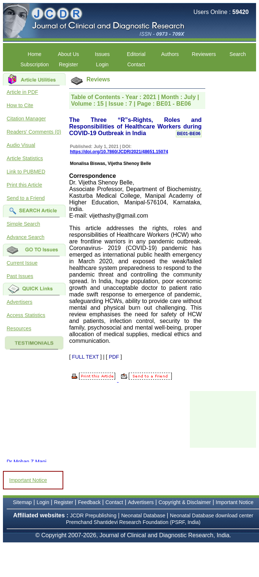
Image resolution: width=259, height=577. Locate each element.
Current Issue (22, 263)
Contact (136, 64)
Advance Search (26, 237)
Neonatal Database (144, 515)
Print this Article (24, 185)
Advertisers (19, 302)
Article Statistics (25, 158)
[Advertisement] (224, 418)
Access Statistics (26, 315)
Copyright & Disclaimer (185, 502)
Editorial (136, 54)
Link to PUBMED (26, 172)
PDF (114, 357)
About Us (68, 54)
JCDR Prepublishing (93, 515)
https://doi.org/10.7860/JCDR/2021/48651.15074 (119, 151)
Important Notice (28, 480)
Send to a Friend (26, 198)
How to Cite (20, 105)
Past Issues (20, 276)
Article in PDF (22, 92)
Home (34, 54)
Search (238, 54)
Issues (102, 54)
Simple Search (23, 224)
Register (68, 64)
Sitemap (22, 502)
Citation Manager (26, 119)
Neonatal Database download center (211, 515)
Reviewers (204, 54)
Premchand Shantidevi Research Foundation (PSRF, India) (133, 522)
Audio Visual (21, 145)
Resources (19, 328)
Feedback (89, 502)
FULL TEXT (85, 357)
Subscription (34, 64)
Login (102, 64)
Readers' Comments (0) (34, 132)
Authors (170, 54)
